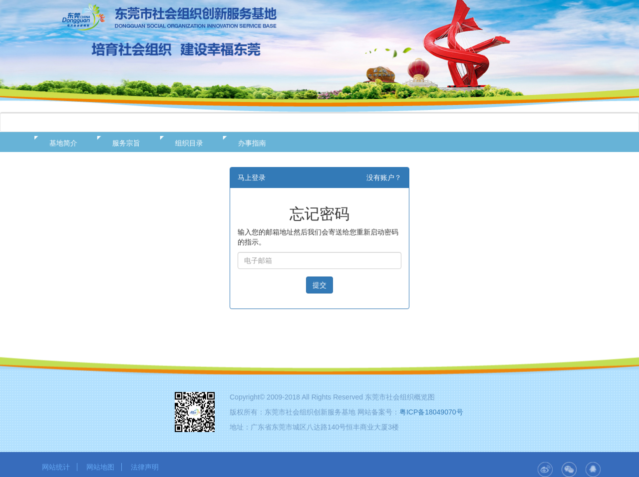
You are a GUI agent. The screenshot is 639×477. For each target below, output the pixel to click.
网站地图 (100, 467)
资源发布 (359, 122)
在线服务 (301, 122)
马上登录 (252, 178)
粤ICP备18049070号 (431, 412)
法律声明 (145, 467)
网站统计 (56, 467)
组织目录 (185, 143)
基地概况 (125, 122)
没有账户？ (383, 178)
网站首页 (67, 122)
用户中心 (417, 122)
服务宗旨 (122, 143)
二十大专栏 (479, 122)
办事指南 (248, 143)
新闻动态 (242, 122)
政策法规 (184, 122)
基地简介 (59, 143)
